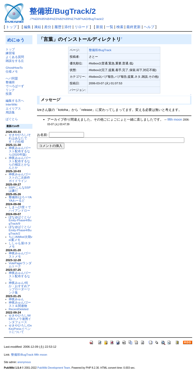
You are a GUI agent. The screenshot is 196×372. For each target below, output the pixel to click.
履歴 (58, 27)
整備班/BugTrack (100, 50)
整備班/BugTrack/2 (62, 11)
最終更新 (133, 27)
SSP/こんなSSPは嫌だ (20, 189)
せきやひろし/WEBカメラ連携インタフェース (20, 319)
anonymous (24, 362)
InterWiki (11, 104)
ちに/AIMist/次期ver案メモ (20, 238)
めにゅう (15, 39)
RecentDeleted (18, 309)
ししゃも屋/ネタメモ (20, 244)
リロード (82, 27)
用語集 (10, 112)
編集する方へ (15, 100)
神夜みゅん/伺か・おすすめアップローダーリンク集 (19, 287)
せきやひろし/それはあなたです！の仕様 (20, 138)
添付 (67, 27)
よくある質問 (15, 57)
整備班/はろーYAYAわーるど (20, 198)
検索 (120, 27)
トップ (11, 27)
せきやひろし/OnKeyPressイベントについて (20, 329)
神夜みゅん (16, 299)
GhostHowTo (14, 67)
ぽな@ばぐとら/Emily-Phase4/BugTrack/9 (20, 220)
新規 (99, 27)
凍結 (37, 27)
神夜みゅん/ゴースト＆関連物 (20, 304)
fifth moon (174, 119)
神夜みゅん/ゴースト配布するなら (20, 276)
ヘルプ (149, 27)
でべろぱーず (15, 86)
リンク (10, 89)
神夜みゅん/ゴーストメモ (20, 254)
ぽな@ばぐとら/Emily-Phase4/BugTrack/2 (20, 230)
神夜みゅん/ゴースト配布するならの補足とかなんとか (20, 162)
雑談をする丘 (15, 60)
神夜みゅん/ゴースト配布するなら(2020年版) (20, 151)
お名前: (43, 135)
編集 (27, 27)
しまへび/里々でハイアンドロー (20, 208)
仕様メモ (12, 71)
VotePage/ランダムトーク (20, 264)
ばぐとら (12, 119)
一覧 (109, 27)
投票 (9, 93)
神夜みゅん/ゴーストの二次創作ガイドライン (20, 177)
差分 (47, 27)
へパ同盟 (12, 78)
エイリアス (13, 108)
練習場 (10, 53)
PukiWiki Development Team (54, 367)
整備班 (10, 82)
